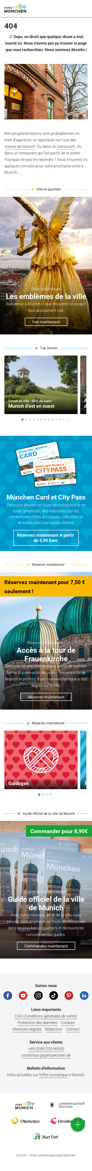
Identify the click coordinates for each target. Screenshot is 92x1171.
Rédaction (53, 1029)
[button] (46, 538)
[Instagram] (38, 995)
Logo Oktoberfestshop (24, 1120)
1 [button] (22, 419)
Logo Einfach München (24, 1105)
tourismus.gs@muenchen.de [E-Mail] (46, 1055)
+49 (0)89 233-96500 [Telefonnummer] (46, 1048)
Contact (73, 1029)
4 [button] (34, 419)
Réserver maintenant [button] (46, 697)
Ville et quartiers (48, 189)
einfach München (15, 8)
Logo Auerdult (46, 1136)
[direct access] (78, 1124)
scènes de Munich (19, 146)
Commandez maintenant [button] (46, 946)
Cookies (68, 1022)
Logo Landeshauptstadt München (67, 1105)
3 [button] (30, 419)
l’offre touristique (53, 1074)
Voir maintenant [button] (46, 322)
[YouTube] (23, 995)
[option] (41, 385)
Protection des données (37, 1022)
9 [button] (52, 419)
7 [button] (45, 419)
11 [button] (60, 419)
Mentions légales (27, 1029)
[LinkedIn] (84, 995)
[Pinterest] (69, 995)
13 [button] (67, 419)
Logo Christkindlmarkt (67, 1120)
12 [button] (63, 419)
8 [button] (48, 419)
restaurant (66, 146)
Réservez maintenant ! (49, 565)
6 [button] (41, 419)
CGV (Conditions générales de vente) (46, 1016)
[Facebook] (7, 995)
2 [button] (26, 419)
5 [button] (37, 419)
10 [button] (56, 419)
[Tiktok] (53, 995)
